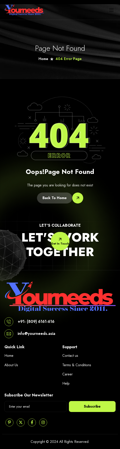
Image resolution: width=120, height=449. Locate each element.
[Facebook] (32, 422)
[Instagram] (43, 422)
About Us (11, 365)
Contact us (70, 355)
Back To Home (54, 197)
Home (8, 355)
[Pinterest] (9, 422)
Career (67, 374)
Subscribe (92, 406)
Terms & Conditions (76, 365)
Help (66, 383)
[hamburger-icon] (111, 10)
